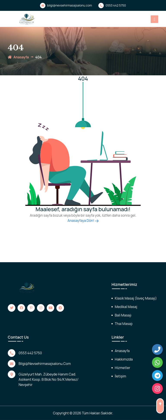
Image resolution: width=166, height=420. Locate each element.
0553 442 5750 (112, 5)
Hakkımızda (124, 359)
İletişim (120, 376)
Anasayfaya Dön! (82, 220)
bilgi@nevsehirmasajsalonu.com (66, 5)
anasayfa (18, 57)
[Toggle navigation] (154, 19)
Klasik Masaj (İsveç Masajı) (136, 298)
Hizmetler (122, 367)
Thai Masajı (123, 323)
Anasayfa (122, 350)
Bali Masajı (123, 315)
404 (38, 57)
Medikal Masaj (126, 306)
